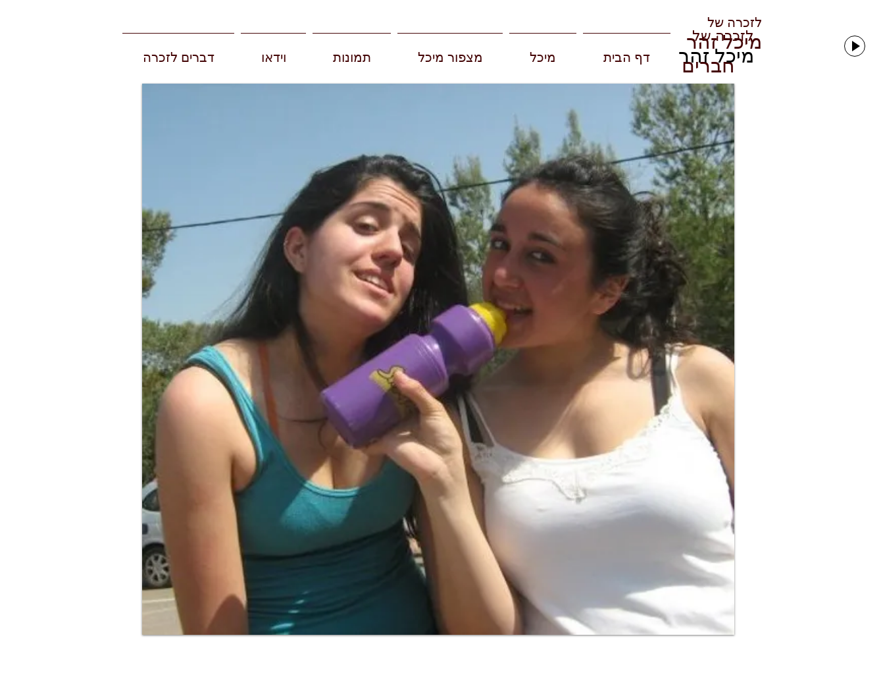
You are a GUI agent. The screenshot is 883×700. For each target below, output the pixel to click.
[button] (438, 359)
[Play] (855, 46)
